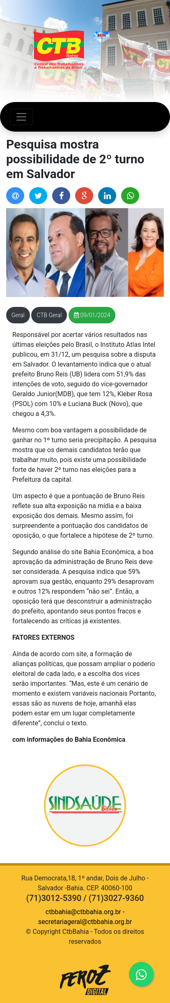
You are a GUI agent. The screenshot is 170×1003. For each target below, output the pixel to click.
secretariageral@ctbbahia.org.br (85, 922)
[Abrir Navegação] (21, 117)
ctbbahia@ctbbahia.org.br (83, 912)
